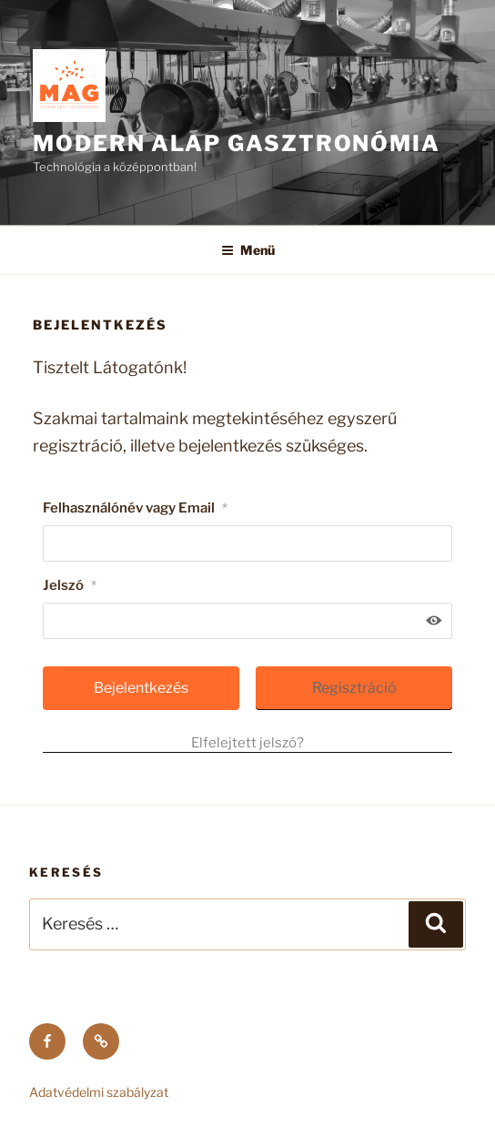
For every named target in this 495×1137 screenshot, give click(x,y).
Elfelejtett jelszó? (247, 743)
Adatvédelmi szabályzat (98, 1092)
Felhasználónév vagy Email (135, 508)
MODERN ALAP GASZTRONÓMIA (236, 143)
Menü (248, 250)
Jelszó (69, 585)
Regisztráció (354, 687)
